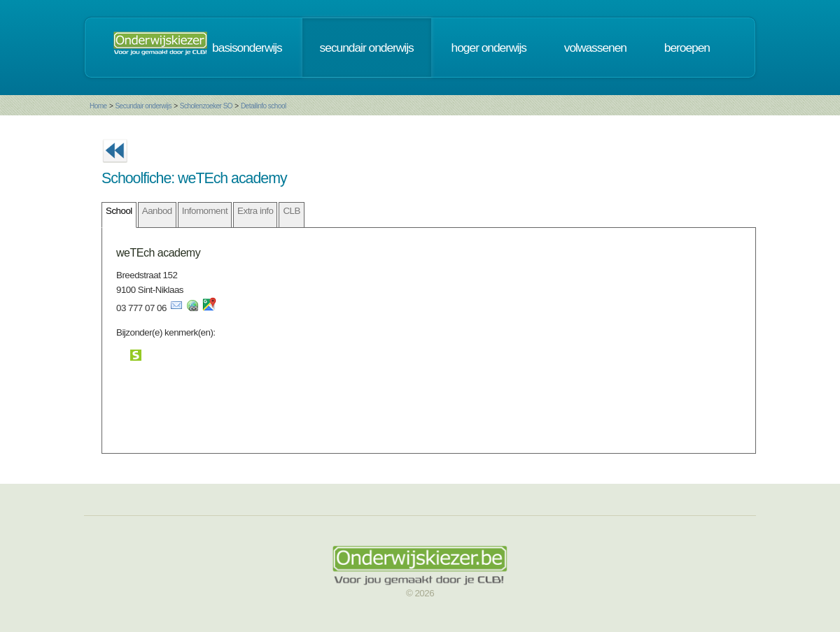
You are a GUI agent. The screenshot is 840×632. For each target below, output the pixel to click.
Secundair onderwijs (143, 106)
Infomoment (204, 211)
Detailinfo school (263, 106)
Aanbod (157, 211)
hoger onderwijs (488, 48)
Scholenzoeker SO (206, 106)
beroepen (687, 48)
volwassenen (595, 48)
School (119, 211)
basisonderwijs (247, 48)
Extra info (255, 211)
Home (98, 106)
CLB (291, 211)
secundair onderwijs (367, 48)
